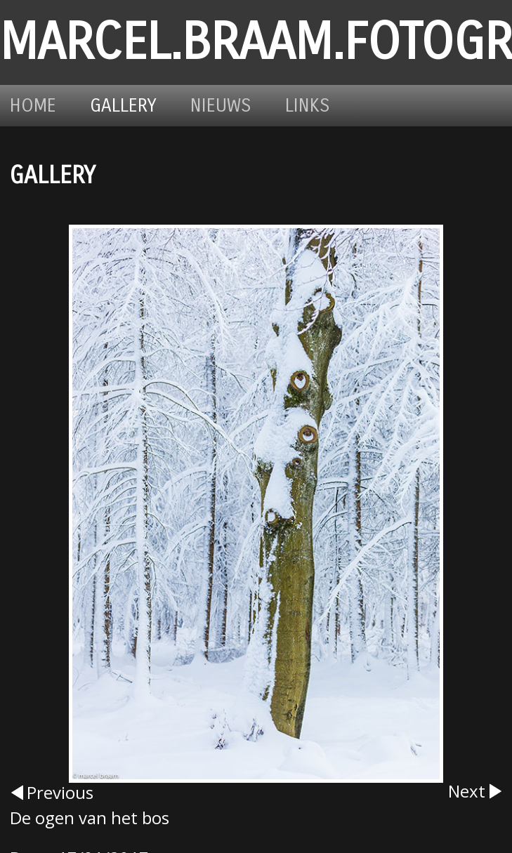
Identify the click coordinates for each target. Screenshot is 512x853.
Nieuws (220, 106)
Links (307, 106)
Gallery (123, 106)
